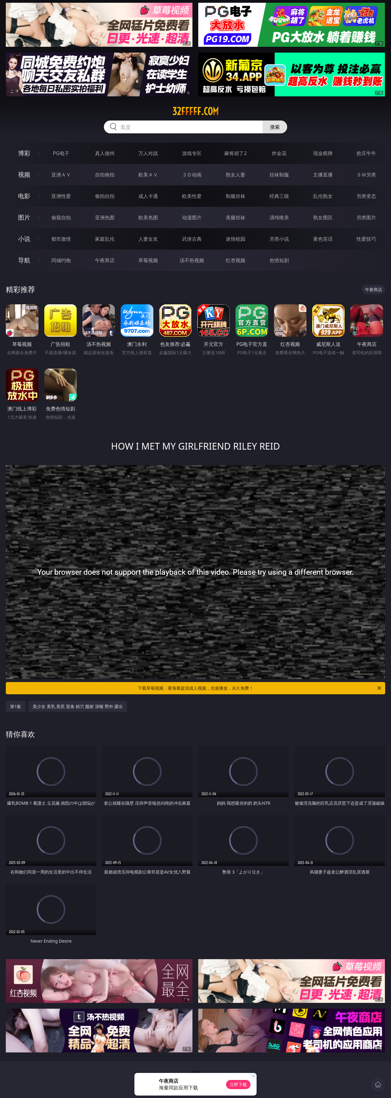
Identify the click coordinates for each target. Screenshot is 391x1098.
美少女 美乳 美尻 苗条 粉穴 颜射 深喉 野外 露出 (78, 706)
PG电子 (61, 153)
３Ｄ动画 (192, 174)
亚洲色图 (105, 217)
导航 (24, 260)
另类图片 (366, 217)
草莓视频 (148, 260)
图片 (24, 217)
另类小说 (279, 239)
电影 (24, 196)
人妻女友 (148, 239)
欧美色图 (148, 217)
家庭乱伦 (105, 239)
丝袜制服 (279, 174)
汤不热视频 (192, 260)
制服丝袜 (235, 196)
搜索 (275, 127)
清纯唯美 (279, 217)
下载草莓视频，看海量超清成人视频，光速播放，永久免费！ (260, 688)
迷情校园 (235, 239)
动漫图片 (192, 217)
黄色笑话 (323, 239)
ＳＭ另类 (366, 174)
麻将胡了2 (235, 153)
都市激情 (61, 239)
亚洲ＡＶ (61, 174)
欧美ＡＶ (148, 174)
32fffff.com (195, 111)
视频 (24, 174)
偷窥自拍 (61, 217)
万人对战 (148, 153)
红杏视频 (235, 260)
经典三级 (279, 196)
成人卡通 (148, 196)
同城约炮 (61, 260)
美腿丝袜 (235, 217)
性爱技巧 (366, 239)
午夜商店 (105, 260)
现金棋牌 (323, 153)
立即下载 (238, 1084)
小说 (24, 239)
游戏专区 (192, 153)
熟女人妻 (235, 174)
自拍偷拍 (105, 174)
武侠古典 (192, 239)
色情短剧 (279, 260)
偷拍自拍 (105, 196)
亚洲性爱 (61, 196)
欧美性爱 (192, 196)
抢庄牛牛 (366, 153)
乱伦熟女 (323, 196)
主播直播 (323, 174)
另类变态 (366, 196)
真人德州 (105, 153)
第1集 (15, 706)
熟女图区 (323, 217)
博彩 (24, 153)
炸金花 (279, 153)
